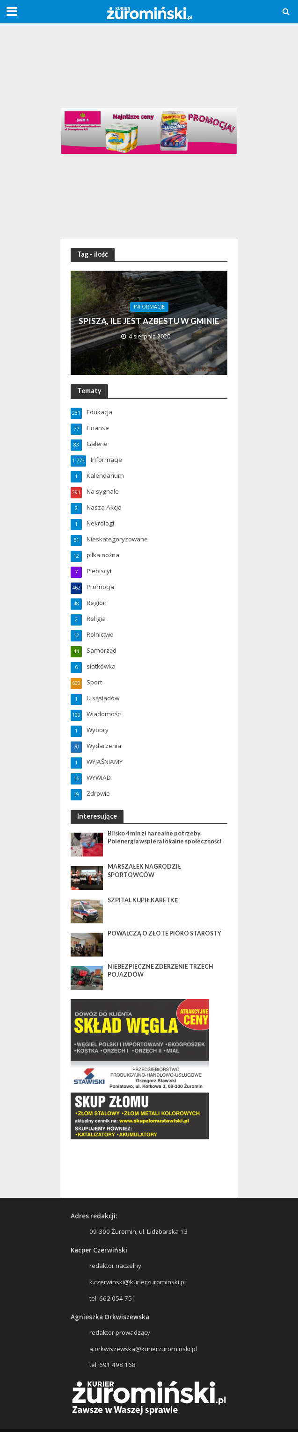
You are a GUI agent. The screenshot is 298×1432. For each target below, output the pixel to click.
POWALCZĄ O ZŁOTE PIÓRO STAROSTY (164, 933)
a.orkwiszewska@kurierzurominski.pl (143, 1349)
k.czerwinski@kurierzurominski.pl (137, 1282)
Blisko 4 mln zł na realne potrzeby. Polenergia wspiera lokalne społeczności (165, 837)
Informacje (149, 306)
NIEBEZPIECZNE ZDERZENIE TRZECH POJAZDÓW (160, 970)
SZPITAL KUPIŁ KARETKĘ (143, 900)
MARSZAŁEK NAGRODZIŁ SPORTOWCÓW (144, 870)
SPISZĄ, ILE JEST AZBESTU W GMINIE (149, 321)
